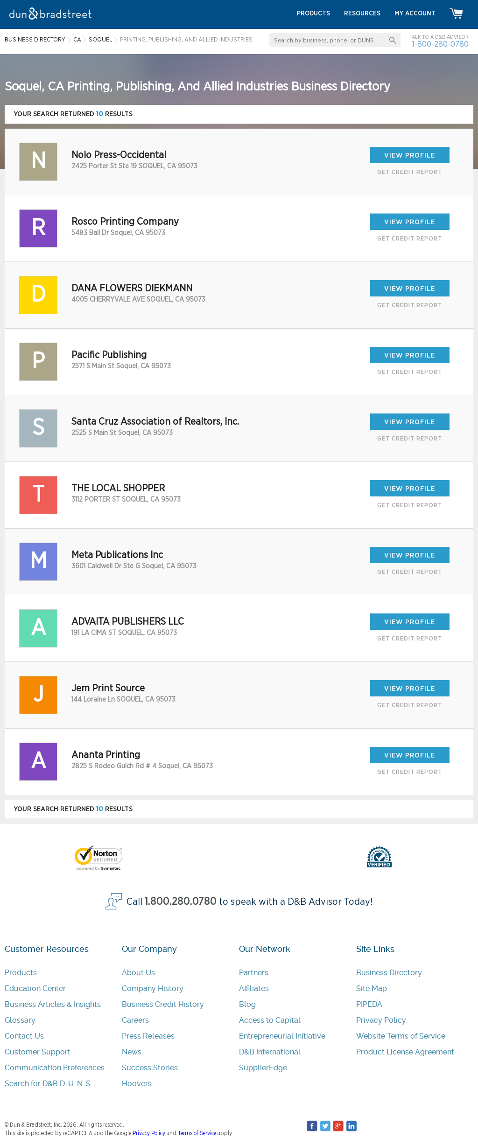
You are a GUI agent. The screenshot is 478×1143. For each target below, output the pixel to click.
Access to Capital (270, 1020)
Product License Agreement (405, 1051)
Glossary (20, 1020)
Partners (253, 972)
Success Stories (150, 1067)
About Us (138, 972)
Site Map (371, 988)
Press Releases (148, 1036)
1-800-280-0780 (440, 44)
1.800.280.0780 (181, 901)
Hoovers (137, 1083)
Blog (247, 1004)
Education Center (35, 988)
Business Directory (389, 972)
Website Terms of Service (400, 1036)
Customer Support (37, 1051)
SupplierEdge (263, 1067)
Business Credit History (163, 1004)
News (131, 1051)
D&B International (270, 1051)
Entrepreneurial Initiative (282, 1036)
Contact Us (24, 1036)
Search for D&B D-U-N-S (48, 1083)
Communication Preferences (55, 1067)
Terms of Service (197, 1133)
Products (21, 972)
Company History (152, 988)
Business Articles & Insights (53, 1004)
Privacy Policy (381, 1020)
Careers (135, 1020)
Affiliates (254, 988)
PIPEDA (369, 1004)
